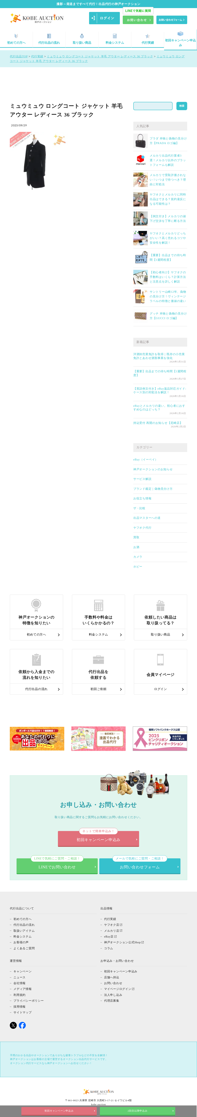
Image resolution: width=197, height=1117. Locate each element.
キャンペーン (22, 970)
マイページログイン (117, 988)
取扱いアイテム (24, 930)
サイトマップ (22, 1011)
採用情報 (19, 1005)
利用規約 (19, 993)
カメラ (137, 556)
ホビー (137, 566)
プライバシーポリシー (28, 999)
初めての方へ (22, 918)
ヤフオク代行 (142, 527)
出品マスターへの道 (147, 517)
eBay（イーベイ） (145, 459)
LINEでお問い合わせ (57, 863)
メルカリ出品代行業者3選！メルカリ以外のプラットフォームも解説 (168, 160)
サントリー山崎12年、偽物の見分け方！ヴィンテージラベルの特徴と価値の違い (168, 296)
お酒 (136, 547)
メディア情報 (22, 988)
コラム (108, 947)
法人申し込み (113, 993)
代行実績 (148, 39)
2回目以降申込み (138, 1110)
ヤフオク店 (111, 924)
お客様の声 (21, 941)
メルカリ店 (111, 930)
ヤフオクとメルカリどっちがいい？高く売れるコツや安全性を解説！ (168, 238)
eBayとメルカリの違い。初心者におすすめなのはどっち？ (159, 407)
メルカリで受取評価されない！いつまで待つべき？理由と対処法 (168, 180)
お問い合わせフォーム (139, 863)
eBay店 (109, 936)
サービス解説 (142, 479)
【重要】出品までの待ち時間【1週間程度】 (159, 373)
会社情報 (19, 982)
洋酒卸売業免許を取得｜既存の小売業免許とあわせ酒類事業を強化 (159, 356)
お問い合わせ (113, 982)
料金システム (115, 39)
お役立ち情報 (142, 498)
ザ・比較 (139, 508)
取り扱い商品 (82, 39)
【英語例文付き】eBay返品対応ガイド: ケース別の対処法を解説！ (159, 390)
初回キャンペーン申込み (180, 39)
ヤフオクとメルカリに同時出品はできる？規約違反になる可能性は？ (168, 199)
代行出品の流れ (49, 39)
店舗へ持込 (111, 976)
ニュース (19, 976)
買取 (136, 537)
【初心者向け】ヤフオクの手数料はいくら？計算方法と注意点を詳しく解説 (168, 277)
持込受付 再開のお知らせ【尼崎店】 (158, 422)
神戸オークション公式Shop (122, 941)
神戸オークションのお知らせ (153, 469)
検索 (181, 105)
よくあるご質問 (24, 947)
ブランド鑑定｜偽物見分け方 (153, 488)
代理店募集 (111, 999)
